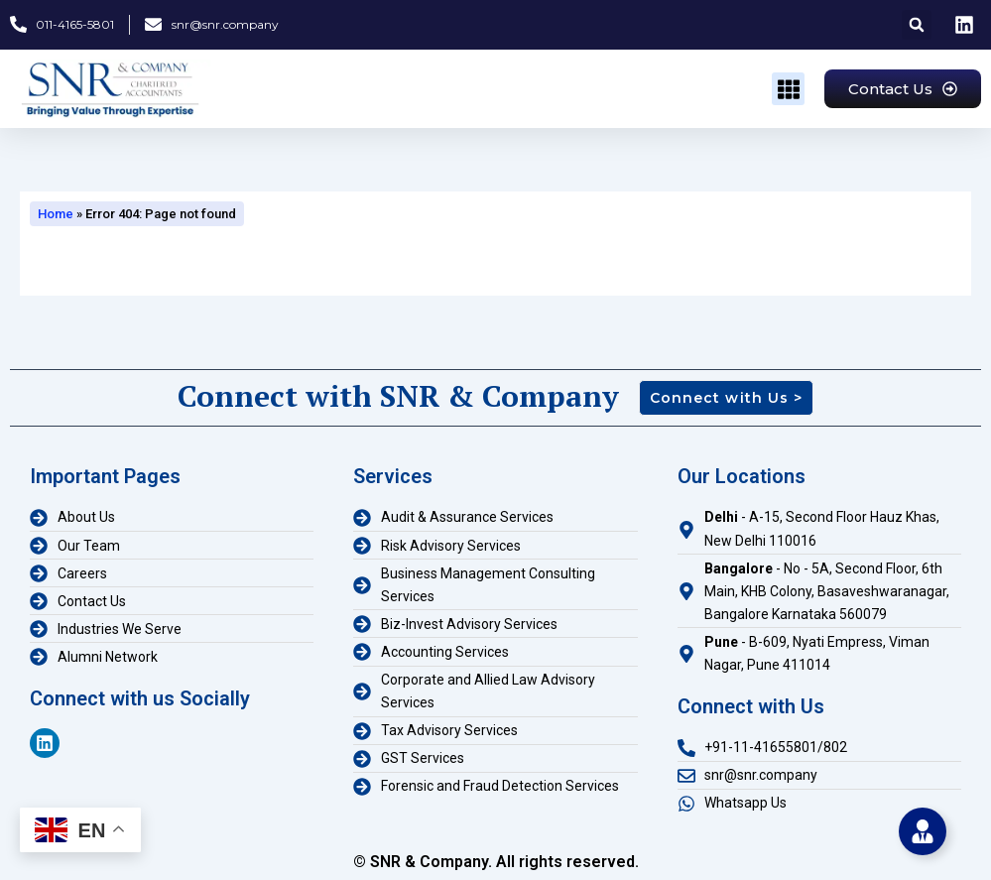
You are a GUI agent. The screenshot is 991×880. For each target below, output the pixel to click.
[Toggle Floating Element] (922, 831)
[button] (916, 25)
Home (55, 213)
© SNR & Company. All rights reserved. (496, 861)
